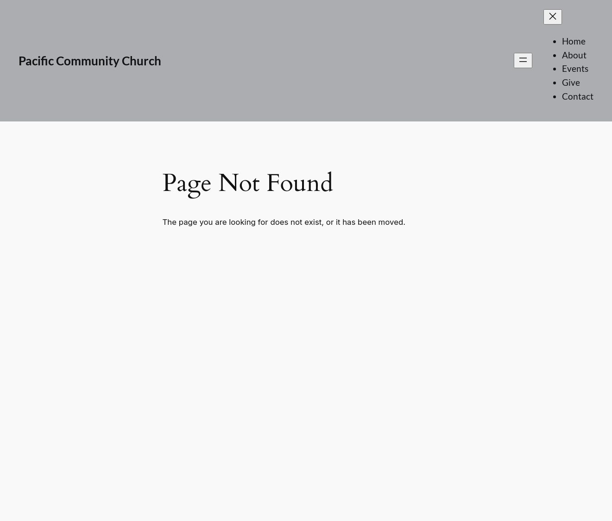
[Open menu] (523, 60)
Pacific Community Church (90, 60)
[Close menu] (552, 17)
